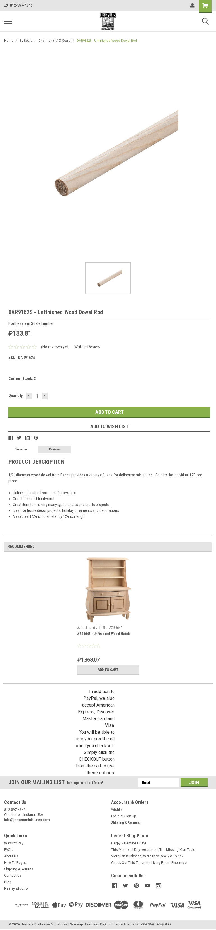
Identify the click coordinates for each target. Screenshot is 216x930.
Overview (21, 449)
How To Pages (15, 863)
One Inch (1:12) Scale (55, 41)
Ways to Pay (13, 843)
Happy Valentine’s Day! (128, 843)
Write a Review (87, 347)
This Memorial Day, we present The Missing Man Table (153, 850)
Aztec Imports (87, 628)
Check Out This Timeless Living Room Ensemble (149, 863)
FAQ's (8, 850)
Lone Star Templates (155, 924)
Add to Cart (108, 669)
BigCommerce (111, 924)
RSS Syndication (17, 889)
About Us (11, 856)
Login (115, 816)
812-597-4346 (18, 5)
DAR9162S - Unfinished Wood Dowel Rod (107, 41)
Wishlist (117, 810)
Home (9, 41)
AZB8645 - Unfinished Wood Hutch (103, 634)
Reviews (54, 449)
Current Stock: (22, 378)
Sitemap (76, 924)
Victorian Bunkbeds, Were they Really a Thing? (147, 856)
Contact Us (13, 876)
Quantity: (16, 395)
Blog (7, 882)
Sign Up (130, 816)
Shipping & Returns (125, 823)
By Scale (26, 41)
